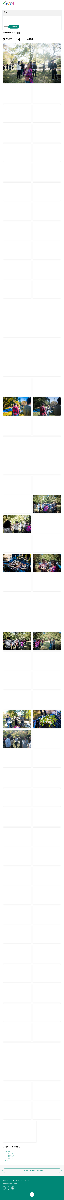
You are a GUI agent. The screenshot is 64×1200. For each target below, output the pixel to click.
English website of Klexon (9, 1183)
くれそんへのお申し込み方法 (32, 1170)
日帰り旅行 (11, 1156)
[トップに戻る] (8, 3)
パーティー (11, 1153)
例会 (6, 1160)
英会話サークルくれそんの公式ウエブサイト (15, 1180)
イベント (7, 1151)
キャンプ (10, 1158)
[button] (57, 3)
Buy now (14, 26)
